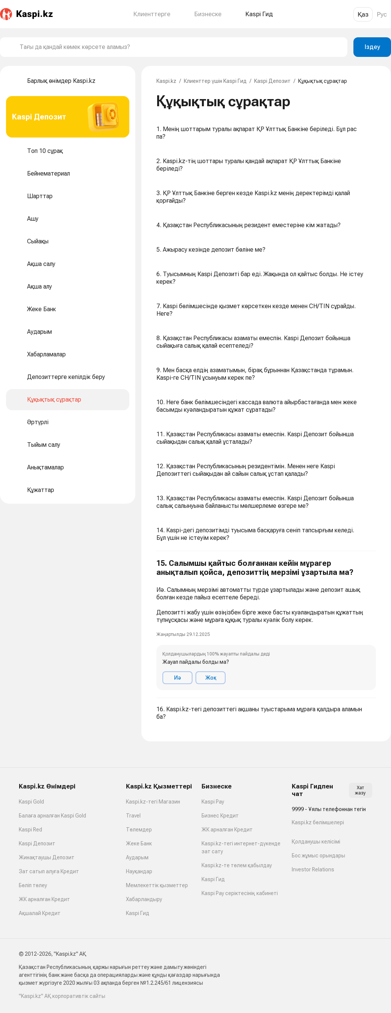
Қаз (363, 14)
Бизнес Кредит (220, 816)
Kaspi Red (30, 830)
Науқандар (139, 871)
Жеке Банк (139, 843)
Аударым (137, 857)
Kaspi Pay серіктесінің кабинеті (240, 893)
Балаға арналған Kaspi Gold (52, 816)
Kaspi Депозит (272, 81)
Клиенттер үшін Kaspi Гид (215, 81)
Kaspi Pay (213, 802)
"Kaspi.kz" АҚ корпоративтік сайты (62, 996)
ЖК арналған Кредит (44, 899)
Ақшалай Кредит (40, 913)
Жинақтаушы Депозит (46, 857)
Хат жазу (360, 790)
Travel (133, 816)
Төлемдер (139, 830)
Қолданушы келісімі (316, 842)
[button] (266, 624)
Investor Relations (313, 869)
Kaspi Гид (137, 913)
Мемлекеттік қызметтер (157, 885)
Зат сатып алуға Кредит (49, 871)
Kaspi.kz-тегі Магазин (153, 802)
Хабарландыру (144, 899)
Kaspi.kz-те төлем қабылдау (237, 865)
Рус (382, 14)
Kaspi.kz (166, 81)
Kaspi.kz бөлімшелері (318, 822)
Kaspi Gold (31, 802)
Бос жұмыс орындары (318, 856)
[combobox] (180, 47)
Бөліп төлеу (33, 885)
